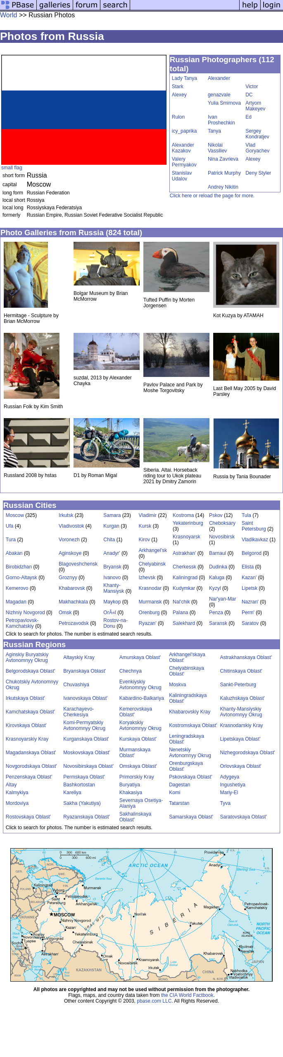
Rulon (178, 117)
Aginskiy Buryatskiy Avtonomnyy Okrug (27, 657)
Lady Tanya (184, 78)
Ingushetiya (232, 785)
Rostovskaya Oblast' (28, 817)
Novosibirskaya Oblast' (88, 766)
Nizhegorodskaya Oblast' (247, 752)
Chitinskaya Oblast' (241, 671)
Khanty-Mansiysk (113, 588)
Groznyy (68, 577)
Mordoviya (17, 803)
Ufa (10, 526)
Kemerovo (17, 588)
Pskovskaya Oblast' (190, 777)
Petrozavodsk (74, 623)
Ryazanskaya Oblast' (86, 817)
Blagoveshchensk (78, 564)
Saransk (218, 623)
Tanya (214, 131)
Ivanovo (112, 577)
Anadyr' (111, 553)
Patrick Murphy (224, 173)
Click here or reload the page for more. (212, 196)
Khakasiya (130, 792)
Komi (174, 792)
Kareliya (72, 792)
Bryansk (112, 567)
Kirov (144, 540)
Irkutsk (66, 515)
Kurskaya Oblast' (138, 739)
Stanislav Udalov (182, 176)
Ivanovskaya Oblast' (85, 698)
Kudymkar (184, 588)
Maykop (112, 602)
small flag (11, 168)
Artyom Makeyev (255, 106)
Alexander (219, 78)
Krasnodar (150, 588)
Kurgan (111, 526)
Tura (11, 540)
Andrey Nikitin (223, 187)
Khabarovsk (72, 588)
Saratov (250, 623)
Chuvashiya (76, 685)
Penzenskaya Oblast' (29, 777)
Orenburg (149, 612)
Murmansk (150, 602)
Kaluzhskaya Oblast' (242, 698)
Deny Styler (258, 173)
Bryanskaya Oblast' (84, 671)
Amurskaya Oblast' (140, 657)
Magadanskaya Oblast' (31, 752)
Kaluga (216, 577)
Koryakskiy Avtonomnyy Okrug (140, 725)
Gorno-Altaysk (21, 577)
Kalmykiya (17, 792)
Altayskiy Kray (78, 657)
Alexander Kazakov (183, 148)
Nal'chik (181, 602)
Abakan (14, 553)
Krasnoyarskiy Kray (27, 739)
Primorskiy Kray (136, 777)
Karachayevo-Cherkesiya (78, 712)
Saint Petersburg (254, 526)
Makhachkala (73, 602)
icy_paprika (184, 131)
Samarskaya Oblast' (191, 817)
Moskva (177, 685)
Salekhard (184, 623)
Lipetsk (249, 588)
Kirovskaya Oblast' (26, 725)
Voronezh (69, 540)
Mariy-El (229, 792)
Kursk (145, 526)
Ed (248, 117)
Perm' (248, 612)
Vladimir (148, 515)
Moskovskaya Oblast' (86, 752)
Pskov (216, 515)
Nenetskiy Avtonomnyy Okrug (190, 752)
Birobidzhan (19, 567)
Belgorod (252, 553)
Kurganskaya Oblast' (86, 739)
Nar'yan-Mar (222, 599)
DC (248, 95)
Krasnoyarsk (186, 537)
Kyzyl (215, 588)
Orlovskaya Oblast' (241, 766)
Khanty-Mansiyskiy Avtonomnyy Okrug (241, 712)
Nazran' (250, 602)
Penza (216, 612)
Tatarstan (179, 803)
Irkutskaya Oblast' (25, 698)
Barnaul (217, 553)
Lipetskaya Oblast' (240, 739)
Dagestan (179, 785)
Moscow (15, 515)
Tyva (225, 803)
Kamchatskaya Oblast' (30, 712)
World (8, 15)
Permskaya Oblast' (84, 777)
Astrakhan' (184, 553)
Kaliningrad (185, 577)
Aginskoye (70, 553)
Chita (109, 540)
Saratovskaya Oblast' (243, 817)
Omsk (65, 612)
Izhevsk (147, 577)
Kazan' (249, 577)
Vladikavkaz (255, 540)
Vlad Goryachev (257, 148)
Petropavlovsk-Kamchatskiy (22, 623)
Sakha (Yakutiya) (82, 803)
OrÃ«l (109, 612)
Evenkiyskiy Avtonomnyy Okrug (140, 684)
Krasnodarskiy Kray (241, 725)
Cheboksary (222, 523)
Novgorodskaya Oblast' (31, 766)
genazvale (219, 95)
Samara (112, 515)
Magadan (16, 602)
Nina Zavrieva (223, 159)
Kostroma (183, 515)
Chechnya (130, 671)
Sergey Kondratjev (257, 134)
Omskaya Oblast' (138, 766)
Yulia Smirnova (224, 103)
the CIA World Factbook (187, 995)
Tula (246, 515)
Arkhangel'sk (153, 550)
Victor (251, 86)
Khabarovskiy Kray (189, 712)
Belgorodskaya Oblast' (30, 671)
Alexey (179, 95)
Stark (177, 86)
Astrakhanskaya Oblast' (246, 657)
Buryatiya (129, 785)
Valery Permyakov (184, 162)
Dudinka (218, 567)
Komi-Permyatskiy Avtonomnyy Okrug (84, 725)
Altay (11, 785)
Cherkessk (184, 567)
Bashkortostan (79, 785)
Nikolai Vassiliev (217, 148)
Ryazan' (148, 623)
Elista (248, 567)
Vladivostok (71, 526)
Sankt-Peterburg (238, 685)
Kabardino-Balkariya (141, 698)
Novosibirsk (222, 537)
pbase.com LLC (154, 1001)
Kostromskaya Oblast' (193, 725)
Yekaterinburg (188, 523)
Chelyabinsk (152, 564)
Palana (180, 612)
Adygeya (230, 777)
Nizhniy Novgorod (25, 612)
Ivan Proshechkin (221, 120)
